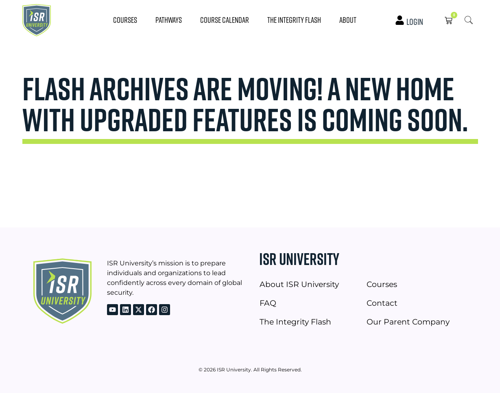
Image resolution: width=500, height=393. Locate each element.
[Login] (399, 20)
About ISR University (299, 284)
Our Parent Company (408, 322)
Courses (125, 19)
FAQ (268, 303)
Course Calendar (224, 19)
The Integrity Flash (294, 19)
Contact (382, 303)
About (347, 19)
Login (414, 21)
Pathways (168, 19)
